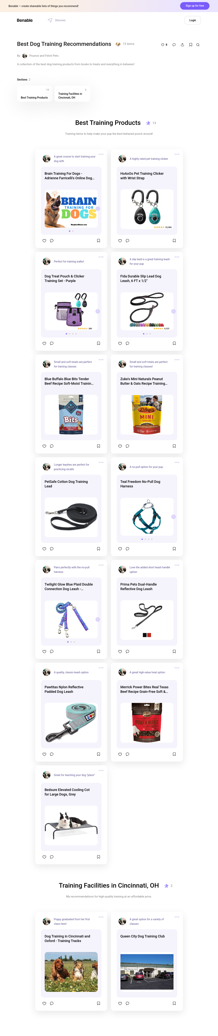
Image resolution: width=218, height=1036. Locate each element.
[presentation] (97, 208)
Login (192, 20)
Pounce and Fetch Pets (43, 55)
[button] (69, 231)
